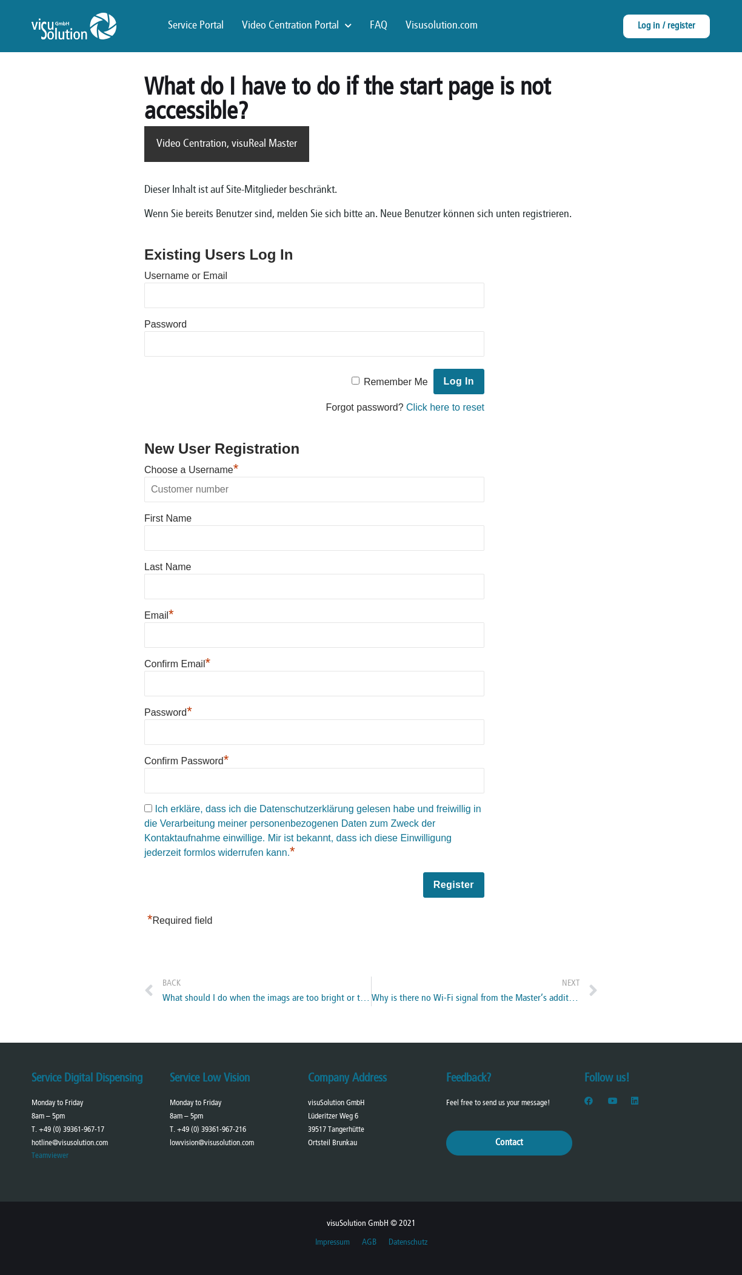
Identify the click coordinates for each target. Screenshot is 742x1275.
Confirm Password (186, 761)
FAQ (378, 26)
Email (159, 615)
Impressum (332, 1242)
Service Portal (196, 26)
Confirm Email (177, 664)
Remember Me (396, 382)
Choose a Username (191, 470)
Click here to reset (445, 407)
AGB (369, 1242)
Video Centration (191, 144)
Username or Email (185, 276)
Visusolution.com (442, 26)
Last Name (167, 567)
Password (165, 324)
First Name (168, 518)
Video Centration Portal (297, 26)
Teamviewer (50, 1156)
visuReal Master (264, 144)
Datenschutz (408, 1242)
